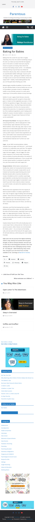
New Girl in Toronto (24, 252)
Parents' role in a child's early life (10, 393)
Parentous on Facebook (9, 413)
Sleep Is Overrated (10, 312)
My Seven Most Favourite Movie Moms (11, 383)
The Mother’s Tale (6, 380)
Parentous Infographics (7, 451)
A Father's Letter (5, 386)
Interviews (4, 433)
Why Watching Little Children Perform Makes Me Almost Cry (17, 378)
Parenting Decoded (6, 449)
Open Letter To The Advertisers (14, 290)
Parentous (17, 14)
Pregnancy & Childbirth (7, 454)
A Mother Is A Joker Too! (7, 388)
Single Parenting (5, 464)
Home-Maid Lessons (6, 391)
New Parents (4, 441)
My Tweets (4, 407)
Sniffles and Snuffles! (10, 324)
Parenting (3, 446)
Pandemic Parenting (6, 443)
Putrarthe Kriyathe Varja (7, 399)
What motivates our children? (24, 278)
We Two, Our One (6, 375)
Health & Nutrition (8, 47)
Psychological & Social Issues (9, 457)
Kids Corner (4, 436)
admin (14, 55)
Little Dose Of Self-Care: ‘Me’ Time (12, 274)
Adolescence (4, 425)
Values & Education (6, 467)
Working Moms (5, 470)
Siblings (3, 462)
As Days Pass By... (6, 396)
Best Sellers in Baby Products (9, 344)
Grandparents (5, 428)
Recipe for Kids (5, 459)
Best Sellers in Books (6, 342)
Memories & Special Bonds (8, 438)
